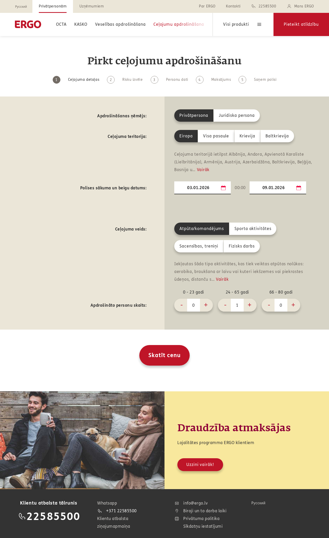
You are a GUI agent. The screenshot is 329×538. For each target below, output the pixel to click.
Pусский (21, 6)
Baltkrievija (277, 136)
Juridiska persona (237, 115)
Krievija (247, 136)
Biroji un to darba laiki (200, 511)
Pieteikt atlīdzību (301, 24)
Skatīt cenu (164, 355)
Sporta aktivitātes (252, 228)
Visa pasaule (216, 136)
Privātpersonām (53, 6)
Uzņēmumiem (91, 6)
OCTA (61, 24)
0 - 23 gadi (193, 292)
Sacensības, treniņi (198, 246)
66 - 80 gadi (281, 292)
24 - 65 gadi (237, 292)
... (223, 187)
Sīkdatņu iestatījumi (203, 526)
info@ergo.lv (191, 503)
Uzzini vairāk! (200, 464)
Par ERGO (207, 6)
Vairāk (203, 169)
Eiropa (186, 136)
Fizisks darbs (242, 246)
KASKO (81, 24)
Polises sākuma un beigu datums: (113, 188)
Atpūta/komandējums (201, 228)
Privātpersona (193, 115)
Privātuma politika (197, 518)
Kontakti (233, 6)
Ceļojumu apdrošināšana (178, 24)
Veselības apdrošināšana (120, 24)
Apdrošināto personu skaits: (118, 305)
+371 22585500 (117, 510)
